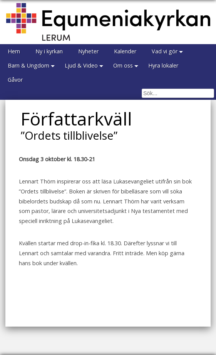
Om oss (123, 65)
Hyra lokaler (163, 65)
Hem (14, 51)
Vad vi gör (164, 51)
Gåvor (15, 79)
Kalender (125, 51)
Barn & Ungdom (28, 65)
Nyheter (88, 51)
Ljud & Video (81, 65)
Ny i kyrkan (49, 51)
